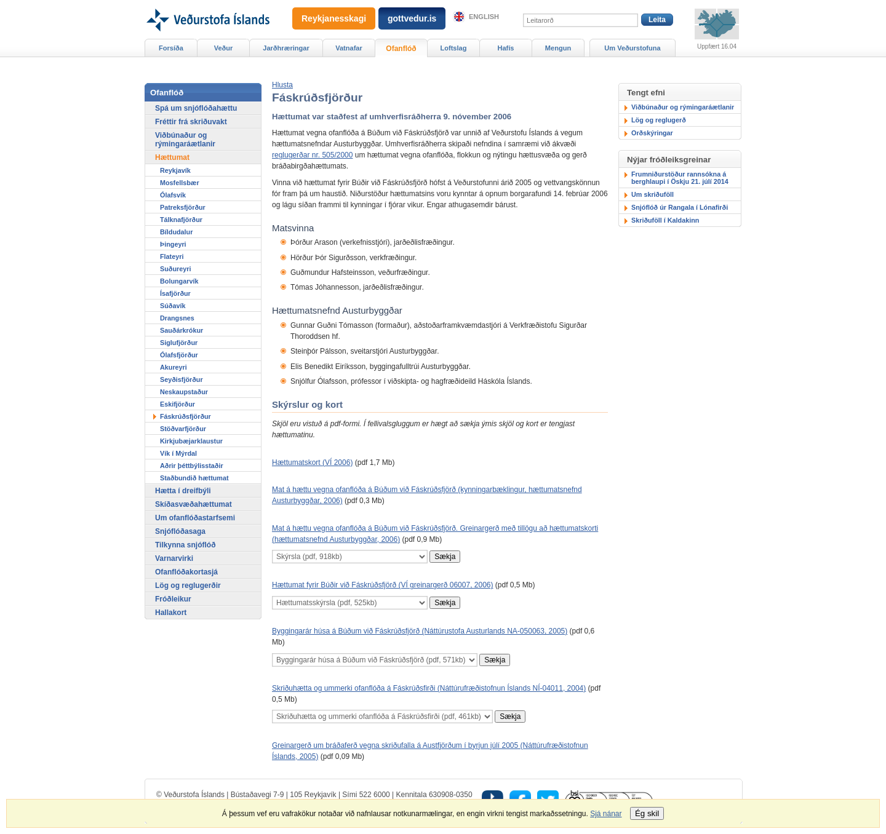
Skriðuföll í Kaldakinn (665, 220)
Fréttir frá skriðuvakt (191, 121)
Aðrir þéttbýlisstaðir (191, 465)
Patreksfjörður (183, 207)
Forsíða (171, 48)
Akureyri (173, 367)
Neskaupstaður (184, 391)
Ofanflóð (401, 48)
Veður (223, 48)
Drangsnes (177, 318)
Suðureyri (175, 268)
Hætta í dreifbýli (183, 490)
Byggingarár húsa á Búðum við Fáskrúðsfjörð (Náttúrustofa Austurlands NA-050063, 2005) (419, 631)
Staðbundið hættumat (194, 478)
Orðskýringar (652, 133)
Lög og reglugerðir (188, 585)
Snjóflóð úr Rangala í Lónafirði (679, 207)
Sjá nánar (605, 813)
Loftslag (454, 48)
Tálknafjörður (181, 219)
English (484, 16)
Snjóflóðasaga (180, 531)
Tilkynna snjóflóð (185, 545)
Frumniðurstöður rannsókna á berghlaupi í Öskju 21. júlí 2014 (679, 177)
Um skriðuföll (652, 194)
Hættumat (172, 157)
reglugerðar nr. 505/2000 (312, 155)
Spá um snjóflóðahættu (196, 108)
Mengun (558, 48)
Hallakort (170, 612)
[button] (282, 85)
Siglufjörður (179, 342)
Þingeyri (173, 244)
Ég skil (647, 813)
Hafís (506, 48)
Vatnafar (348, 48)
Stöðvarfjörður (183, 428)
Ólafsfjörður (179, 355)
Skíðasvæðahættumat (193, 504)
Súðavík (172, 305)
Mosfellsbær (179, 182)
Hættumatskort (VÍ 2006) (312, 462)
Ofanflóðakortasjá (186, 572)
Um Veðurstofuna (632, 48)
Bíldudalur (176, 232)
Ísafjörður (175, 293)
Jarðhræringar (286, 48)
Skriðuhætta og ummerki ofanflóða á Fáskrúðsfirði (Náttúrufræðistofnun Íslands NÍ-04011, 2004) (429, 688)
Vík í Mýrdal (178, 453)
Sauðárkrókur (181, 330)
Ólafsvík (173, 195)
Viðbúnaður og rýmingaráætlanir (682, 107)
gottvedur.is (412, 18)
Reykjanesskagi (333, 18)
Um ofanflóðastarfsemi (195, 518)
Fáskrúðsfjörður (185, 416)
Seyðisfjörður (181, 379)
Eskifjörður (177, 404)
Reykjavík (175, 170)
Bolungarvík (179, 281)
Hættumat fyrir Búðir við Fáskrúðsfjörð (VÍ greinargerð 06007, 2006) (382, 585)
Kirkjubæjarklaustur (191, 441)
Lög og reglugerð (658, 120)
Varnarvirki (174, 558)
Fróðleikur (173, 599)
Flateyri (171, 256)
